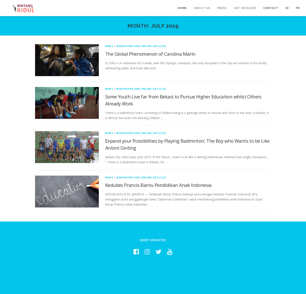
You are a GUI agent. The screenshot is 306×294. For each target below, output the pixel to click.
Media (222, 8)
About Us (202, 8)
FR (298, 8)
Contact (271, 8)
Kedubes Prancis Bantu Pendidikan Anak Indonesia (158, 185)
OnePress (167, 284)
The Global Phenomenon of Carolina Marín (150, 54)
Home (182, 8)
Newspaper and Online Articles (141, 46)
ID (287, 8)
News (109, 46)
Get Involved (245, 8)
